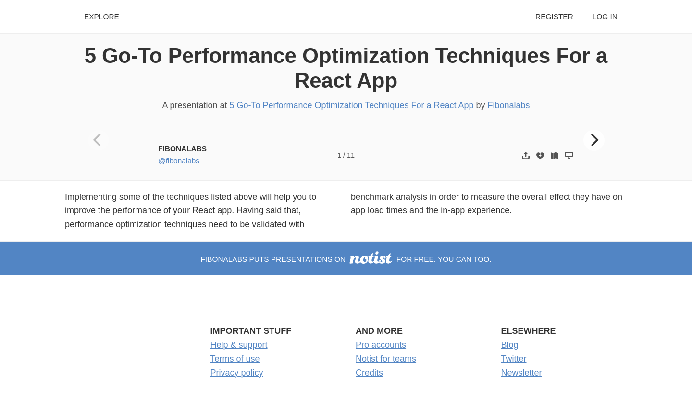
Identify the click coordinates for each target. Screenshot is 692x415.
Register (554, 16)
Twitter (514, 359)
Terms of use (235, 359)
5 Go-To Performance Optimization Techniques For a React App (352, 105)
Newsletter (521, 373)
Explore (101, 16)
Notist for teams (386, 359)
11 (351, 155)
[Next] (594, 140)
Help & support (239, 345)
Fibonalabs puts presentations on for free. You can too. (345, 259)
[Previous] (98, 140)
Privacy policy (236, 373)
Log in (605, 16)
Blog (510, 345)
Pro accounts (381, 345)
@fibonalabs (178, 161)
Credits (369, 373)
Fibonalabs (508, 105)
